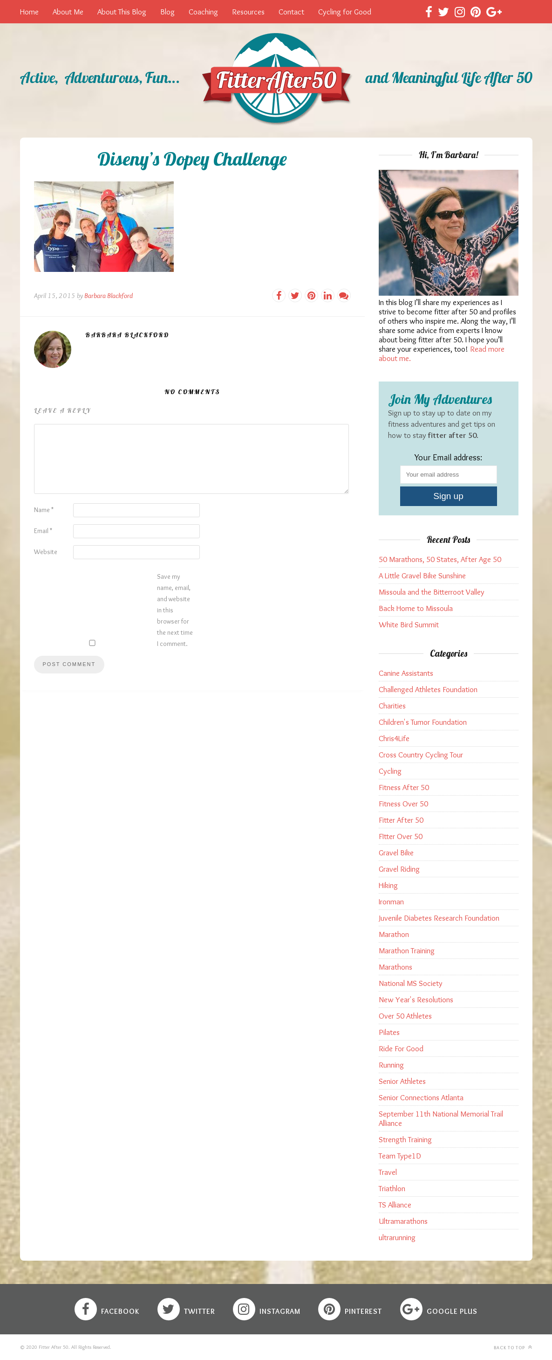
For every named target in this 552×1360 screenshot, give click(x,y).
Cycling (390, 771)
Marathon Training (407, 950)
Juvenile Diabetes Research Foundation (439, 918)
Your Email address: (448, 457)
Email (43, 531)
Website (45, 552)
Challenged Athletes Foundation (428, 689)
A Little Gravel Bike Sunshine (422, 575)
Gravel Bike (396, 852)
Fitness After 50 (404, 787)
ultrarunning (397, 1237)
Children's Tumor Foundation (423, 722)
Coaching (203, 11)
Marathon (394, 934)
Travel (388, 1172)
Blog (167, 11)
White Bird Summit (409, 624)
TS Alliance (395, 1204)
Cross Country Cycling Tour (421, 754)
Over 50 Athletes (405, 1015)
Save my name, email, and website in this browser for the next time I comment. (175, 610)
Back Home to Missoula (416, 608)
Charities (392, 705)
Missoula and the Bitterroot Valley (431, 592)
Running (391, 1064)
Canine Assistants (406, 673)
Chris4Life (394, 738)
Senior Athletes (402, 1081)
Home (29, 11)
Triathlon (392, 1188)
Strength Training (405, 1139)
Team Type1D (400, 1155)
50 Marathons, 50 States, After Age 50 (440, 559)
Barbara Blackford (108, 295)
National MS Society (411, 983)
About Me (68, 11)
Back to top (513, 1347)
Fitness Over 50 (403, 803)
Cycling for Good (344, 11)
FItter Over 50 (401, 836)
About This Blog (121, 11)
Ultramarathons (403, 1221)
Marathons (395, 966)
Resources (248, 11)
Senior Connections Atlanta (421, 1097)
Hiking (388, 885)
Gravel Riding (399, 869)
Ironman (391, 901)
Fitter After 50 (401, 820)
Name (44, 510)
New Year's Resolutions (416, 999)
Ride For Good (401, 1048)
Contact (291, 11)
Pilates (389, 1032)
